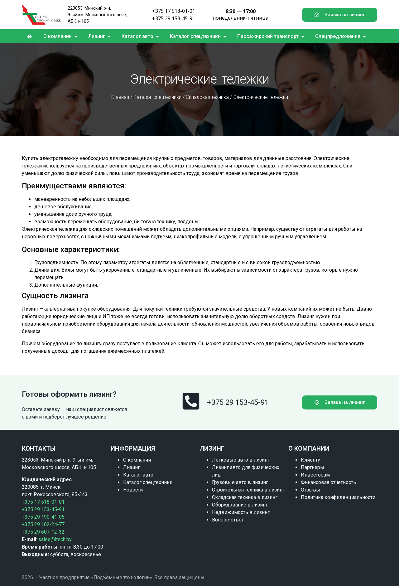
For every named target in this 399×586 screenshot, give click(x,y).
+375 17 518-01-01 (173, 10)
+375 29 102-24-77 (43, 524)
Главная (120, 97)
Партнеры (312, 467)
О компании (137, 460)
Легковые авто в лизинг (241, 460)
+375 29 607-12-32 (43, 532)
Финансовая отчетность (328, 482)
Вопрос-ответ (228, 520)
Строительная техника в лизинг (248, 490)
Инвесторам (315, 475)
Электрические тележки (260, 97)
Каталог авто (138, 475)
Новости (133, 490)
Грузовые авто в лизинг (240, 482)
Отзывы (310, 490)
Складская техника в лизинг (244, 497)
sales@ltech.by (55, 539)
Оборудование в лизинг (240, 505)
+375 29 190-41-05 (43, 517)
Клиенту (310, 460)
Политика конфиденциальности (338, 497)
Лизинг (131, 467)
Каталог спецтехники (157, 97)
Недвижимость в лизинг (241, 512)
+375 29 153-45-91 (173, 18)
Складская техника (207, 97)
